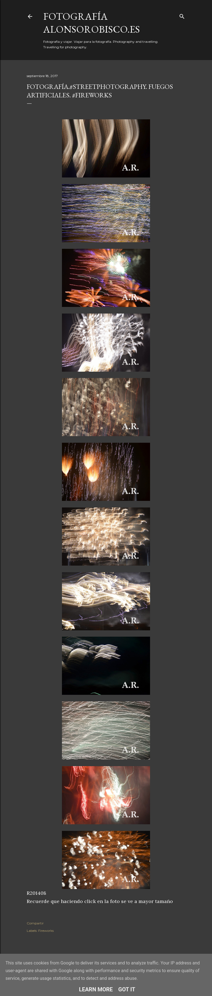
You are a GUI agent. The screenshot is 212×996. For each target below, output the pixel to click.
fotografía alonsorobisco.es (91, 23)
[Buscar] (182, 15)
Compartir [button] (35, 923)
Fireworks (46, 931)
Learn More (96, 989)
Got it (126, 989)
